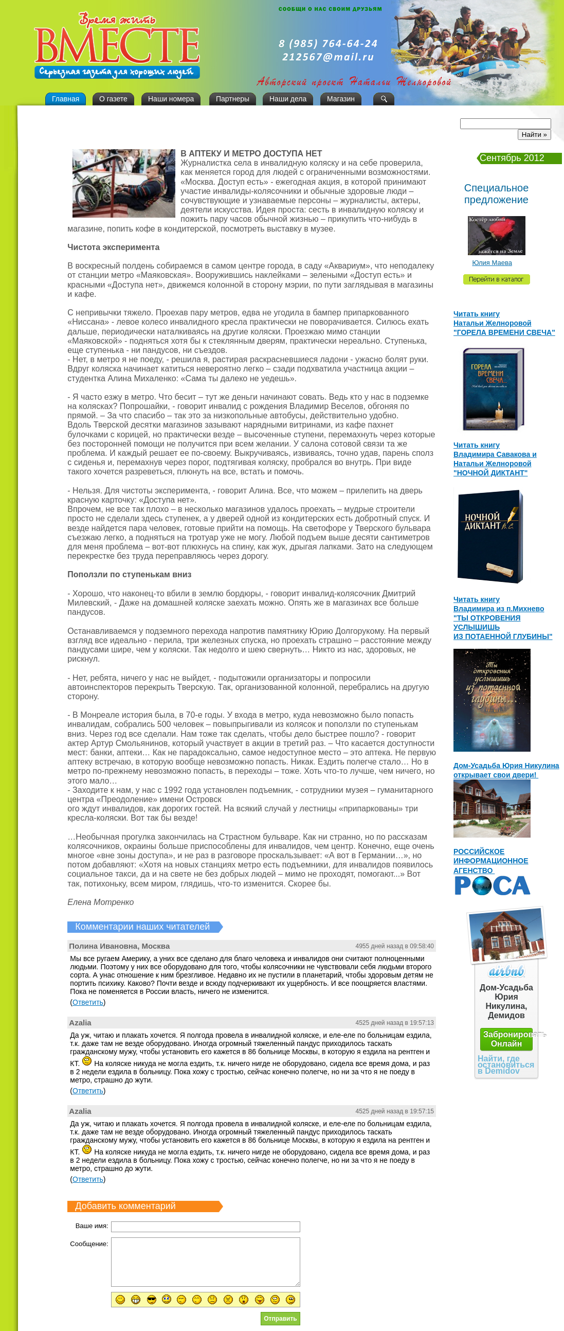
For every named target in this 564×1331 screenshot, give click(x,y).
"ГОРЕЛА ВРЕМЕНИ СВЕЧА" (504, 332)
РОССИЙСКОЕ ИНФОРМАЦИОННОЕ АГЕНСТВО (491, 860)
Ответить (87, 1002)
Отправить (280, 1318)
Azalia (80, 1022)
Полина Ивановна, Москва (119, 946)
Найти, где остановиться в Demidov (506, 1064)
